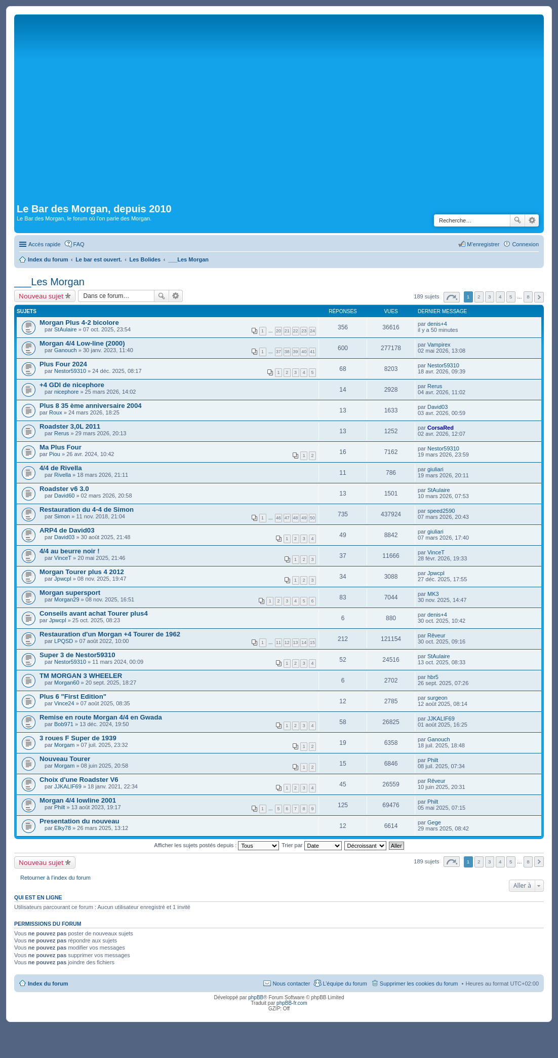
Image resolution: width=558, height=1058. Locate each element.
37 (278, 351)
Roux (55, 412)
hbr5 (433, 677)
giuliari (435, 469)
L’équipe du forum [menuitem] (345, 983)
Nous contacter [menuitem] (291, 983)
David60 (64, 496)
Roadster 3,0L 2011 (69, 426)
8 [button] (528, 296)
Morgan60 (66, 682)
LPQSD (63, 641)
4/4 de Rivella (60, 468)
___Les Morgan (49, 281)
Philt (432, 760)
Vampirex (439, 345)
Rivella (62, 475)
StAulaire (65, 329)
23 (303, 330)
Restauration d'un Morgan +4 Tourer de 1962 (109, 634)
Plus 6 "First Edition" (72, 696)
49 (303, 517)
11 (278, 642)
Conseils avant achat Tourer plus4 (93, 613)
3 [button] (489, 296)
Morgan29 (66, 599)
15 (312, 642)
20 (278, 330)
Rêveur (436, 635)
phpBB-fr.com (291, 1003)
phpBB (255, 997)
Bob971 (63, 724)
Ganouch (65, 350)
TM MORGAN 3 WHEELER (80, 675)
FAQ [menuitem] (79, 244)
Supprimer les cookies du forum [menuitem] (419, 983)
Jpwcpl (62, 579)
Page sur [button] (452, 297)
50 (312, 517)
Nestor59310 (70, 371)
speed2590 (441, 511)
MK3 (433, 594)
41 (312, 351)
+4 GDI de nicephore (71, 385)
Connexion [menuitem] (525, 244)
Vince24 (64, 703)
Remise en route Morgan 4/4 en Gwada (100, 717)
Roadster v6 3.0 (64, 489)
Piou (54, 454)
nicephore (66, 392)
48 (295, 517)
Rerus (434, 386)
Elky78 (62, 828)
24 (312, 330)
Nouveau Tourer (64, 759)
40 (303, 351)
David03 (437, 407)
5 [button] (510, 296)
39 (295, 351)
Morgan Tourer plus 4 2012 (81, 572)
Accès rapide (44, 244)
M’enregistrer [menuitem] (483, 244)
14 (303, 642)
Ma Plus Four (60, 447)
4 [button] (500, 296)
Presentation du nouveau (79, 821)
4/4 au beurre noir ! (69, 551)
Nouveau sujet (41, 295)
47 (287, 517)
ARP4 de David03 (66, 530)
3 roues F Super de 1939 (77, 738)
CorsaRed (440, 428)
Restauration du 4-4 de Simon (86, 509)
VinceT (62, 558)
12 (287, 642)
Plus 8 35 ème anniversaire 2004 (90, 405)
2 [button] (479, 296)
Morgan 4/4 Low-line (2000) (82, 343)
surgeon (437, 698)
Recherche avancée (532, 220)
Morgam (64, 745)
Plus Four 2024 (63, 364)
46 (278, 517)
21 (287, 330)
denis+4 (437, 324)
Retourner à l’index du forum (55, 878)
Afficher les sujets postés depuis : (216, 845)
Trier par (311, 845)
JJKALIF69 (441, 718)
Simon (62, 516)
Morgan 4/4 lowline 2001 (77, 800)
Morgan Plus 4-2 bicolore (79, 322)
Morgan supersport (69, 592)
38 (287, 351)
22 (295, 330)
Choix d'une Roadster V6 (78, 779)
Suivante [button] (539, 297)
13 (295, 642)
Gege (434, 822)
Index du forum (48, 983)
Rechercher (517, 220)
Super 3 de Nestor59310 (77, 655)
